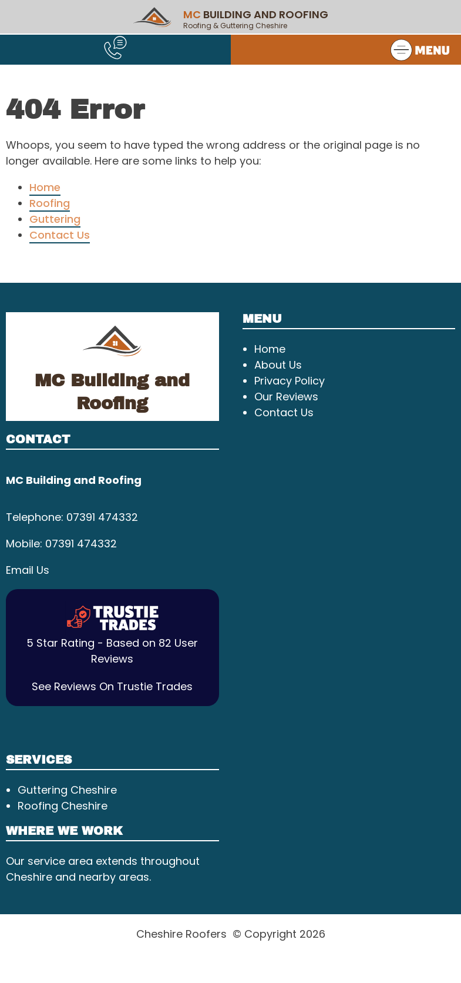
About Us (278, 364)
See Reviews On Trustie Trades (112, 686)
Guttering (54, 219)
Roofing (49, 203)
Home (44, 187)
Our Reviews (286, 396)
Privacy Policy (289, 380)
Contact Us (59, 235)
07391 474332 (102, 517)
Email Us (27, 570)
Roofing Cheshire (62, 805)
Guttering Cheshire (67, 790)
